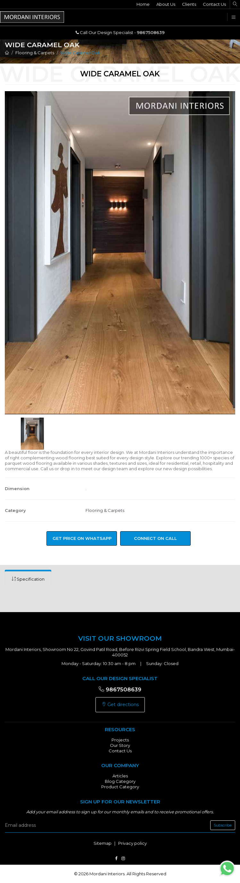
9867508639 (120, 689)
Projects (120, 739)
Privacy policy (132, 843)
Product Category (120, 786)
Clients (189, 4)
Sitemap (103, 843)
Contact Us (214, 4)
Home (143, 4)
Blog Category (120, 781)
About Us (165, 4)
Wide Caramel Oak (80, 52)
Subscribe (223, 825)
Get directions (120, 704)
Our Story (120, 745)
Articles (120, 775)
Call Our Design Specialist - (120, 32)
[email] (120, 825)
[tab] (28, 579)
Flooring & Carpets (34, 52)
